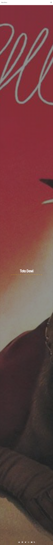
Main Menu (26, 2)
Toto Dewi (26, 271)
